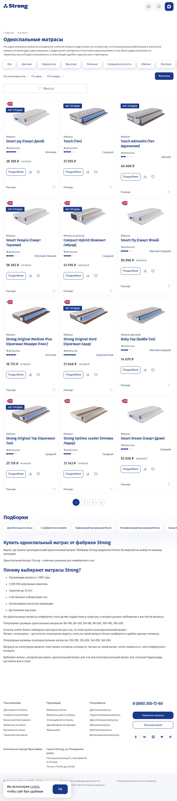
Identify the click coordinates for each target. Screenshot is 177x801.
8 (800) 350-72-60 (148, 703)
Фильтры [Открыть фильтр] (164, 75)
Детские (27, 63)
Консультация (153, 724)
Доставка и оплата (15, 709)
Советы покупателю (15, 714)
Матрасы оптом (56, 709)
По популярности (14, 76)
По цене (36, 76)
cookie (34, 787)
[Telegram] (162, 737)
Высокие (71, 63)
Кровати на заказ (14, 729)
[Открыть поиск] (148, 6)
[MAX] (153, 737)
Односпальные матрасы (105, 714)
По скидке (53, 76)
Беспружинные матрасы (104, 734)
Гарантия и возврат (15, 734)
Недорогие (49, 63)
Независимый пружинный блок (140, 527)
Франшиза (53, 729)
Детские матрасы (100, 709)
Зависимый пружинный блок (93, 527)
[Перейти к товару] (31, 148)
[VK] (144, 737)
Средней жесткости (119, 63)
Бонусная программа (16, 719)
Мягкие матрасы (100, 724)
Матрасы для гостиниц (61, 714)
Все (9, 63)
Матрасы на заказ (14, 724)
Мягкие (146, 63)
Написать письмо (153, 715)
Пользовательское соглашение (136, 780)
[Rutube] (170, 737)
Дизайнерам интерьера (61, 724)
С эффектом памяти (54, 527)
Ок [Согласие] (60, 789)
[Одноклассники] (136, 737)
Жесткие (166, 63)
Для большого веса (19, 527)
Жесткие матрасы (101, 729)
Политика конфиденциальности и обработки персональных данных (82, 782)
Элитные (92, 63)
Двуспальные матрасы (104, 719)
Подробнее (16, 171)
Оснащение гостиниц (60, 719)
